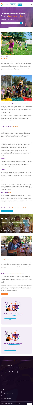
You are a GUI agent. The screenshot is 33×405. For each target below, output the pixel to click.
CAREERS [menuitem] (19, 383)
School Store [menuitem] (26, 1)
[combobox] (29, 404)
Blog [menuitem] (4, 378)
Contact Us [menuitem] (9, 1)
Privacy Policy (18, 403)
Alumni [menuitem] (20, 1)
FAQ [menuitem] (19, 385)
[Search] (26, 4)
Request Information (10, 319)
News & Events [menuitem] (14, 1)
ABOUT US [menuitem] (20, 378)
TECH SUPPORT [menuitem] (5, 385)
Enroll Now (20, 4)
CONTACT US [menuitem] (5, 383)
